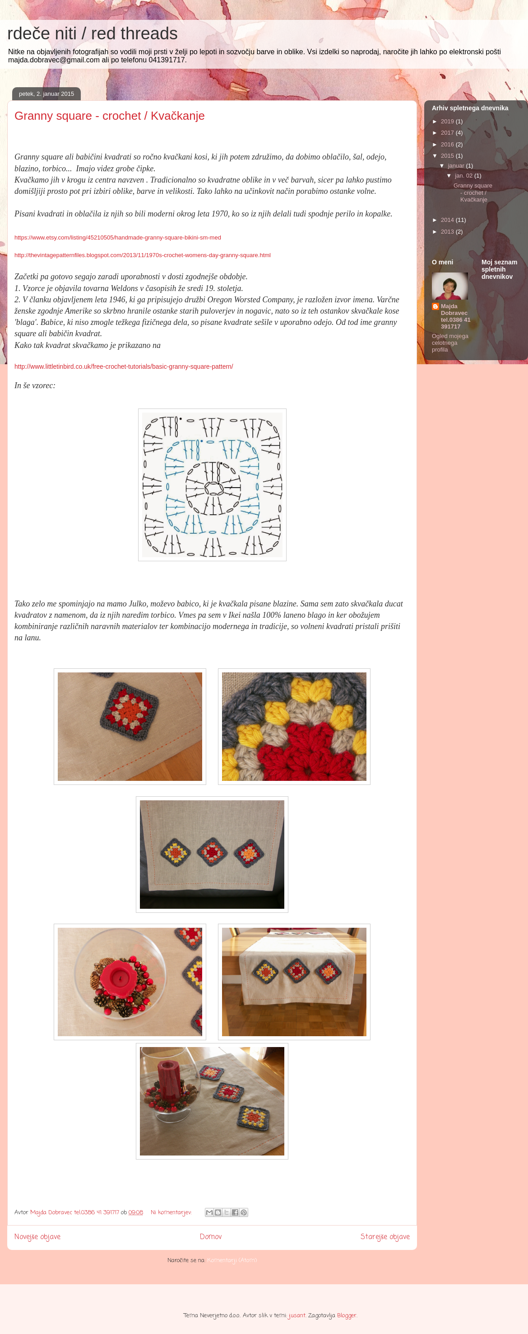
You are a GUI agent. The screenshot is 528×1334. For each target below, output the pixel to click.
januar (457, 165)
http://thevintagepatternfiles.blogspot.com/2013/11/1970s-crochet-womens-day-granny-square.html (142, 255)
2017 (448, 132)
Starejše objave (385, 1237)
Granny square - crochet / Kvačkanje (109, 115)
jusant (297, 1315)
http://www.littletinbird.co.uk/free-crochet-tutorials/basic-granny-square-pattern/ (123, 366)
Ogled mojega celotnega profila (450, 343)
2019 (448, 121)
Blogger (347, 1315)
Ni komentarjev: (172, 1212)
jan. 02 (464, 175)
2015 (448, 155)
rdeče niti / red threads (92, 33)
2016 (448, 144)
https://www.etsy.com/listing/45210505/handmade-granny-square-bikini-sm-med (117, 237)
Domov (211, 1237)
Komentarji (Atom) (232, 1260)
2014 (448, 219)
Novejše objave (37, 1237)
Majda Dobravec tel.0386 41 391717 (456, 316)
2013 (448, 231)
